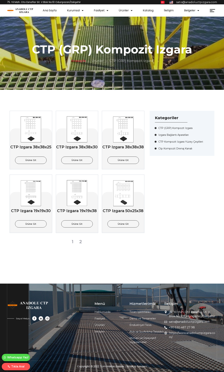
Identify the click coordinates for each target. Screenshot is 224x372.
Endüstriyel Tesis (140, 325)
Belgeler (189, 10)
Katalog (148, 10)
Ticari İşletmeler (140, 311)
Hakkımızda (102, 311)
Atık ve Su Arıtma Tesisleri (147, 331)
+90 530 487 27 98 (182, 327)
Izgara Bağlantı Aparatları (173, 134)
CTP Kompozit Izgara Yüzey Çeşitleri (180, 141)
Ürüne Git (30, 160)
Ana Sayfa (50, 10)
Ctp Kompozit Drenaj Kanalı (175, 148)
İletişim (169, 10)
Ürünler (124, 10)
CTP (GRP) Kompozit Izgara (175, 128)
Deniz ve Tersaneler (143, 318)
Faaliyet (99, 10)
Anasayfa (78, 61)
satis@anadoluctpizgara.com (189, 321)
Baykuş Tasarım (137, 366)
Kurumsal (73, 10)
